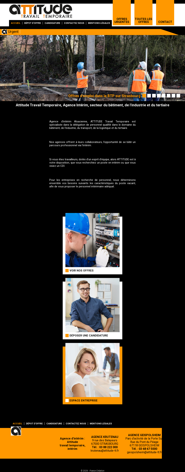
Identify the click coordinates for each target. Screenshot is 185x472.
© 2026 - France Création (92, 470)
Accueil (15, 23)
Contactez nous (74, 23)
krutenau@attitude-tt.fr (105, 450)
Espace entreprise (84, 400)
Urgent (13, 31)
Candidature (52, 23)
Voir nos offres (82, 270)
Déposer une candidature (89, 335)
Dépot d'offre (32, 23)
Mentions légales (99, 23)
